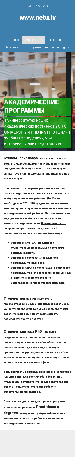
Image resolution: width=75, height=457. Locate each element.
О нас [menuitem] (15, 39)
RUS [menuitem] (45, 6)
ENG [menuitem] (37, 6)
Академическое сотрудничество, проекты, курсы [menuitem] (37, 47)
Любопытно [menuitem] (55, 39)
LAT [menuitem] (29, 6)
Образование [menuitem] (33, 39)
